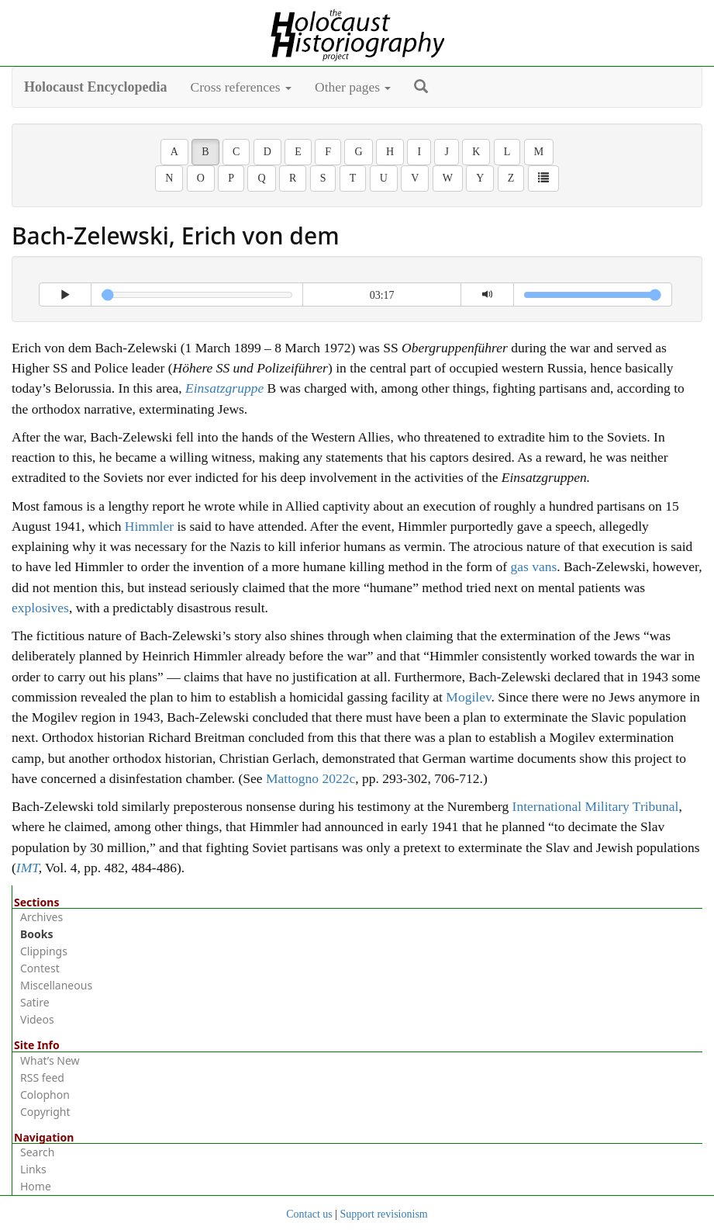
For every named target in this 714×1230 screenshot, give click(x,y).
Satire (35, 1002)
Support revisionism (384, 1214)
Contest (40, 968)
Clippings (43, 951)
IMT (27, 867)
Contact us (309, 1214)
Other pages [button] (353, 87)
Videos (37, 1019)
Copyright (45, 1111)
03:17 (382, 295)
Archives (41, 917)
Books (36, 934)
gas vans (533, 566)
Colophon (45, 1094)
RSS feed (42, 1077)
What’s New (50, 1060)
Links (33, 1169)
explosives (40, 607)
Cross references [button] (241, 87)
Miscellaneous (56, 985)
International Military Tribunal (595, 806)
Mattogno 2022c (310, 778)
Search (37, 1152)
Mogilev (468, 697)
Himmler (149, 526)
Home (35, 1186)
